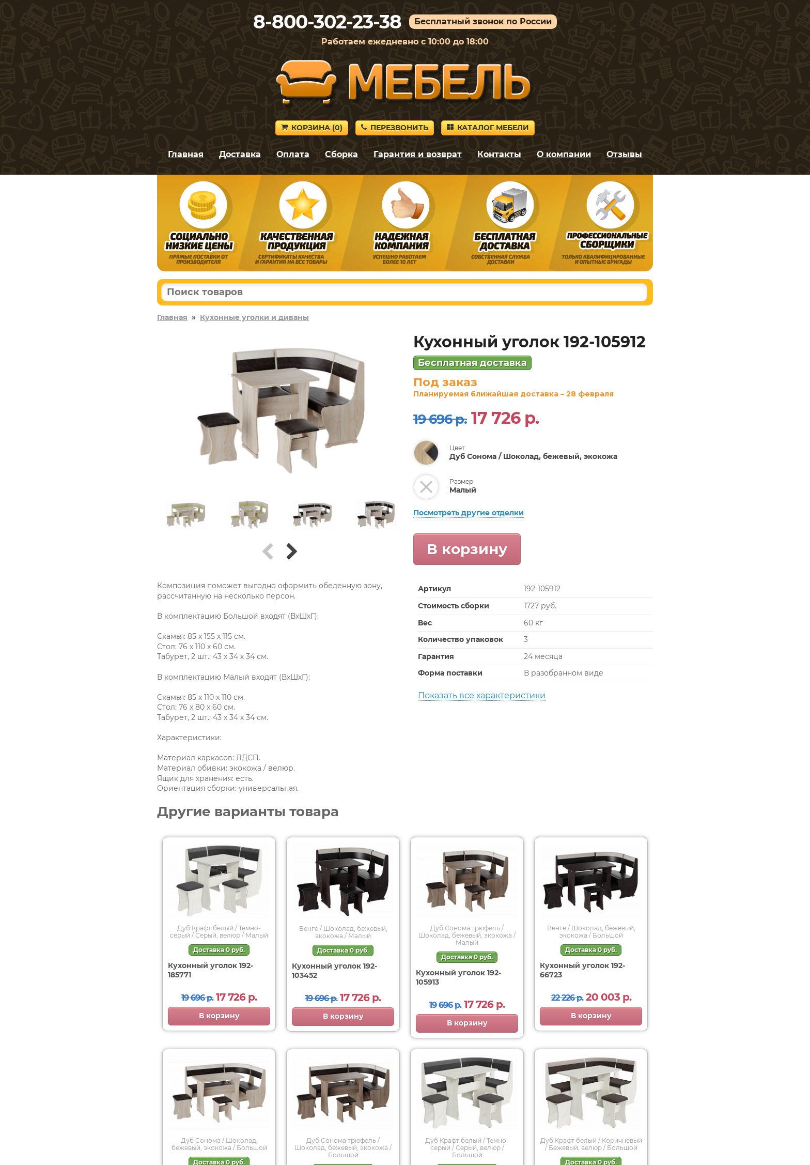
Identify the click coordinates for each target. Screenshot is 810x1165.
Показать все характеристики (482, 695)
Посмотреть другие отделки (468, 512)
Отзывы (624, 154)
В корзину (467, 549)
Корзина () (311, 127)
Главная (186, 154)
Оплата (292, 154)
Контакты (499, 154)
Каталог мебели (488, 127)
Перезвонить (394, 127)
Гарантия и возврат (417, 154)
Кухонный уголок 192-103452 (334, 970)
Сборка (341, 154)
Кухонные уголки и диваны (254, 317)
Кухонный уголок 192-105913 (458, 977)
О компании (564, 154)
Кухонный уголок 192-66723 (582, 970)
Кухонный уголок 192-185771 (210, 970)
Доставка (240, 154)
